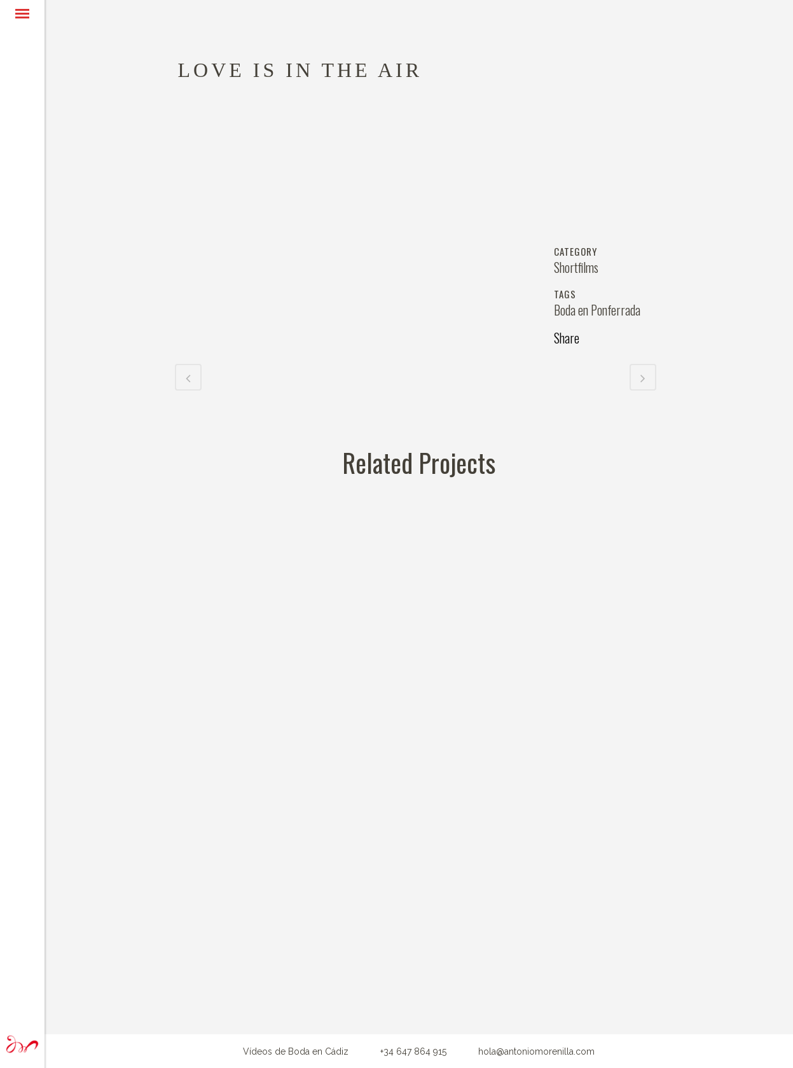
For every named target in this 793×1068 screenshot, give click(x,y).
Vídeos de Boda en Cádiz (295, 1051)
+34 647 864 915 (413, 1051)
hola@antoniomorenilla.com (536, 1051)
